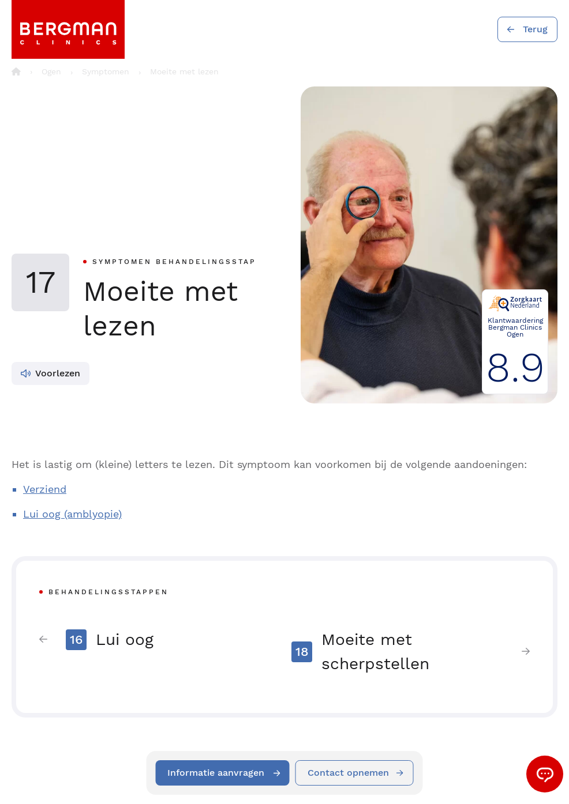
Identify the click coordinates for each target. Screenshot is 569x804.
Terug (535, 29)
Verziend (44, 489)
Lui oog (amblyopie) (72, 514)
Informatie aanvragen (215, 772)
